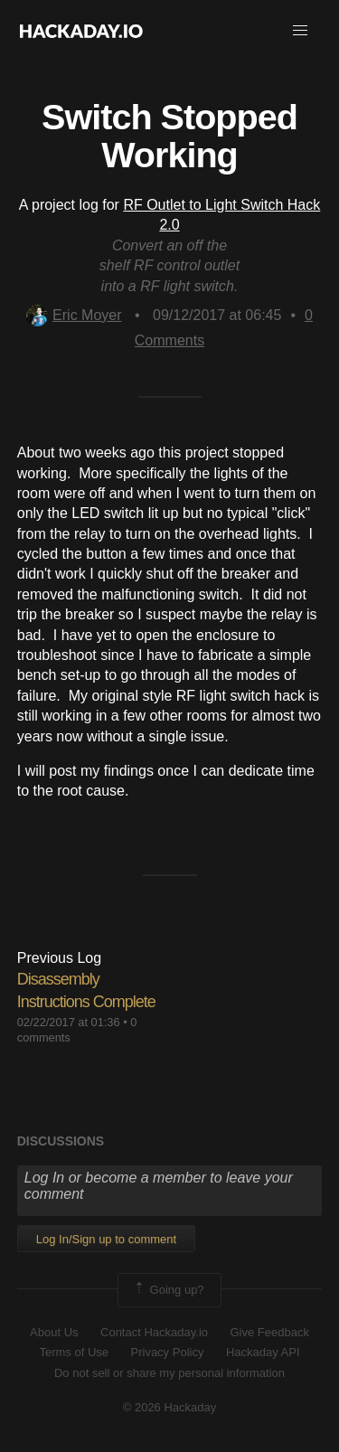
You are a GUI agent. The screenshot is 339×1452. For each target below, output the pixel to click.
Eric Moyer (73, 315)
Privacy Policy (167, 1352)
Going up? (168, 1290)
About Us (54, 1332)
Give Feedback (269, 1332)
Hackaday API (263, 1352)
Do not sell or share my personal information (169, 1373)
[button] (300, 30)
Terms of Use (73, 1352)
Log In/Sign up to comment (106, 1239)
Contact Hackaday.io (154, 1332)
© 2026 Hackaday (170, 1407)
